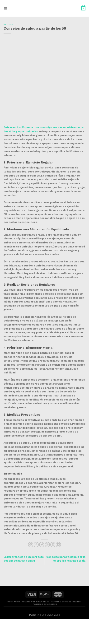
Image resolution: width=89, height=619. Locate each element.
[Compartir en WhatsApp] (30, 544)
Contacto (13, 602)
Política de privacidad (36, 602)
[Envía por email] (47, 544)
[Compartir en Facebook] (36, 544)
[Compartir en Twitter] (41, 544)
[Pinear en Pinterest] (52, 544)
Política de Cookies (45, 604)
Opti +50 (8, 24)
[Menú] (5, 8)
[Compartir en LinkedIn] (58, 544)
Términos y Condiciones (66, 602)
